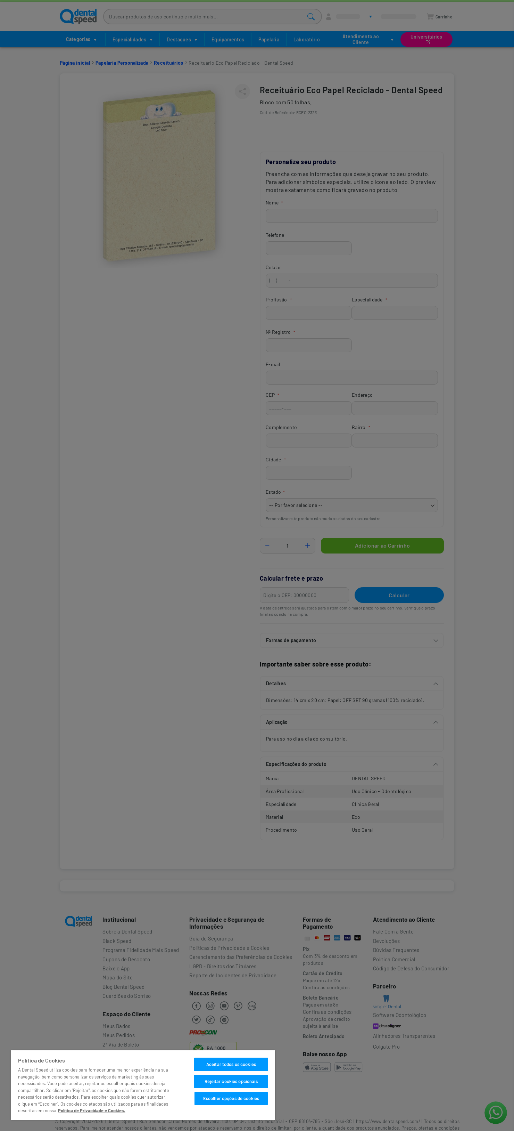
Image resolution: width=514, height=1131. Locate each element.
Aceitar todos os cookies (231, 1064)
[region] (143, 1085)
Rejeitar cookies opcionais (231, 1081)
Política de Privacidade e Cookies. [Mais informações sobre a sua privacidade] (91, 1110)
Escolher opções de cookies (231, 1098)
